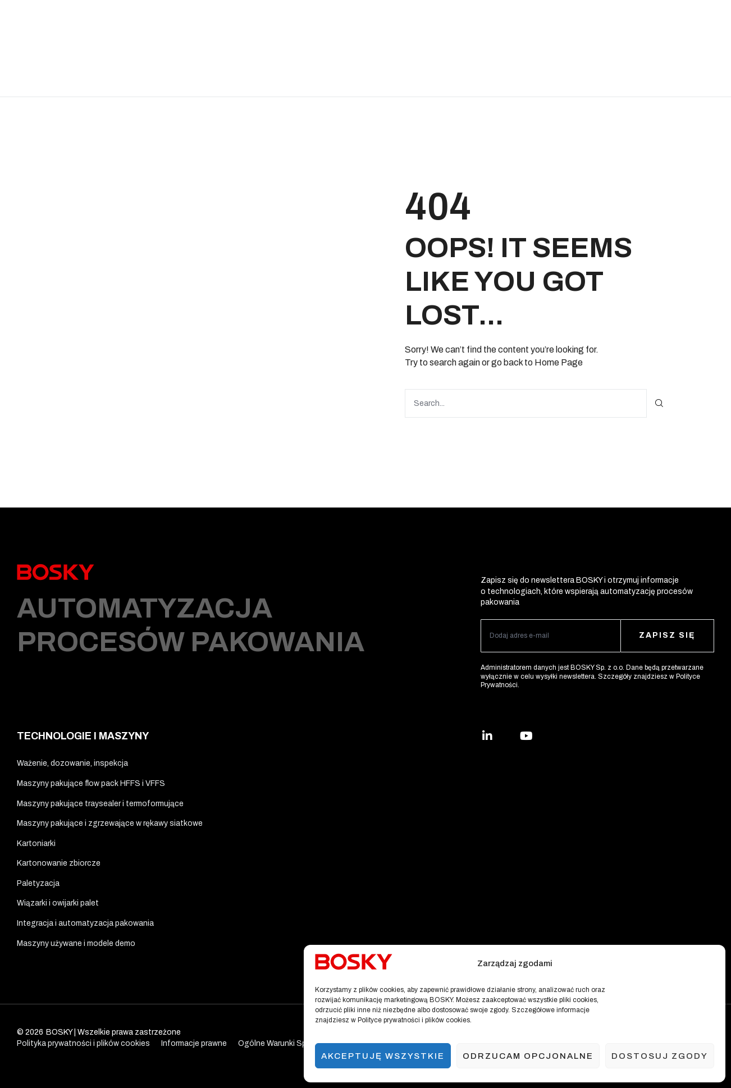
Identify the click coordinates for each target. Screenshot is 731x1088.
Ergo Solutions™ (437, 24)
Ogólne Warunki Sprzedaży (286, 1043)
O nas (568, 24)
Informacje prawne (194, 1043)
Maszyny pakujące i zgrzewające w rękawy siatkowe (110, 823)
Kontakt (344, 72)
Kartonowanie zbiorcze (58, 863)
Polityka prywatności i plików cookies (83, 1043)
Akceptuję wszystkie (383, 1056)
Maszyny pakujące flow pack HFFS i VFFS (91, 783)
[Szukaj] (659, 403)
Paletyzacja (38, 883)
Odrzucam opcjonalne (528, 1056)
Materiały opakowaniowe (347, 24)
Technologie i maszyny (247, 24)
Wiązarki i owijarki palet (58, 903)
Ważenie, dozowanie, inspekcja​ (72, 763)
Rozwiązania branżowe (149, 24)
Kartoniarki (36, 843)
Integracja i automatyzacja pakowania (85, 923)
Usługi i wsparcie (513, 24)
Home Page (558, 362)
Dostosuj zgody (659, 1056)
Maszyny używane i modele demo (76, 943)
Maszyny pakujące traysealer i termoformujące (100, 803)
